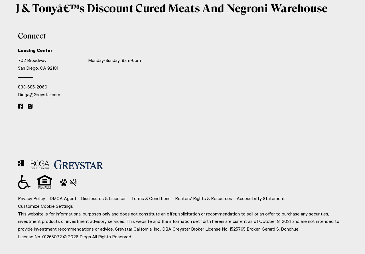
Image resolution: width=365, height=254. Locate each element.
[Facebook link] (20, 107)
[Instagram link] (30, 107)
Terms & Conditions (151, 198)
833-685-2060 (32, 87)
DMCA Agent (63, 198)
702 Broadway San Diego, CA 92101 (38, 64)
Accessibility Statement (261, 198)
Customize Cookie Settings (45, 206)
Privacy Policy (31, 198)
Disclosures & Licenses (104, 198)
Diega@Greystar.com (39, 94)
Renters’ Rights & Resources (203, 198)
